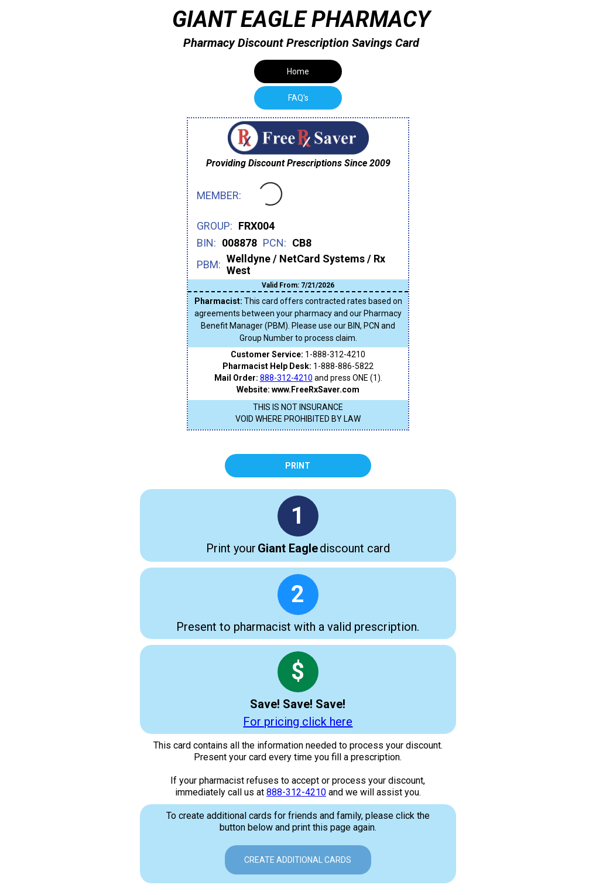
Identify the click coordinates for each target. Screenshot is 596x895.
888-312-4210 (286, 377)
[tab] (298, 98)
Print (297, 465)
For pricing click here (297, 722)
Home (298, 71)
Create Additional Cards (297, 860)
